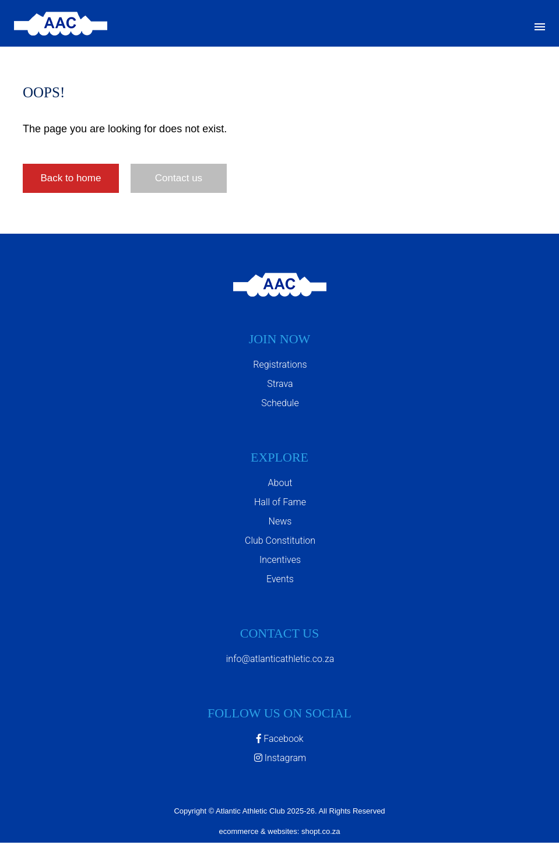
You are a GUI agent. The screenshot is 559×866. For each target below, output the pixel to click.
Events (280, 579)
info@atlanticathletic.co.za (280, 658)
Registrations (280, 364)
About (280, 482)
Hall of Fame (280, 502)
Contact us (178, 178)
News (280, 521)
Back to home (70, 178)
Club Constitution (280, 540)
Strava (280, 383)
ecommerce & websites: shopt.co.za (279, 831)
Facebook (279, 738)
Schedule (279, 403)
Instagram (280, 757)
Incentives (280, 559)
